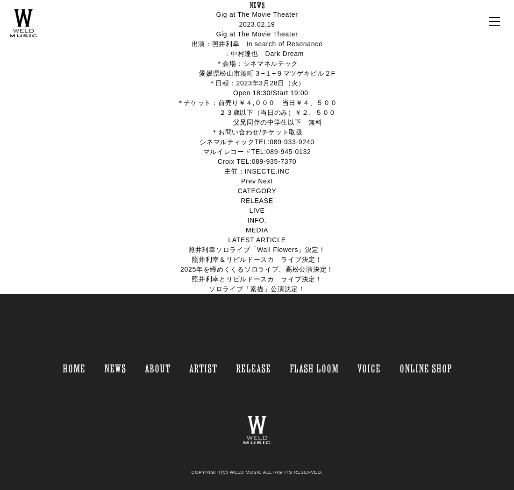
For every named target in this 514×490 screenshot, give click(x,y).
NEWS (115, 368)
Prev (248, 181)
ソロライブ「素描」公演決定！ (257, 289)
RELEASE (257, 200)
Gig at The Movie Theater (257, 14)
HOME (74, 368)
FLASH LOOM (314, 368)
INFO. (257, 220)
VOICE (369, 368)
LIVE (256, 210)
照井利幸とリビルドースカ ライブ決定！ (257, 279)
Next (265, 181)
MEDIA (257, 230)
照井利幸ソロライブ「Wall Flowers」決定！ (257, 249)
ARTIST (203, 368)
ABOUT (158, 368)
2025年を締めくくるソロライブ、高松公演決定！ (257, 269)
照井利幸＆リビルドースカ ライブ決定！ (257, 259)
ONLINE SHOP (426, 368)
